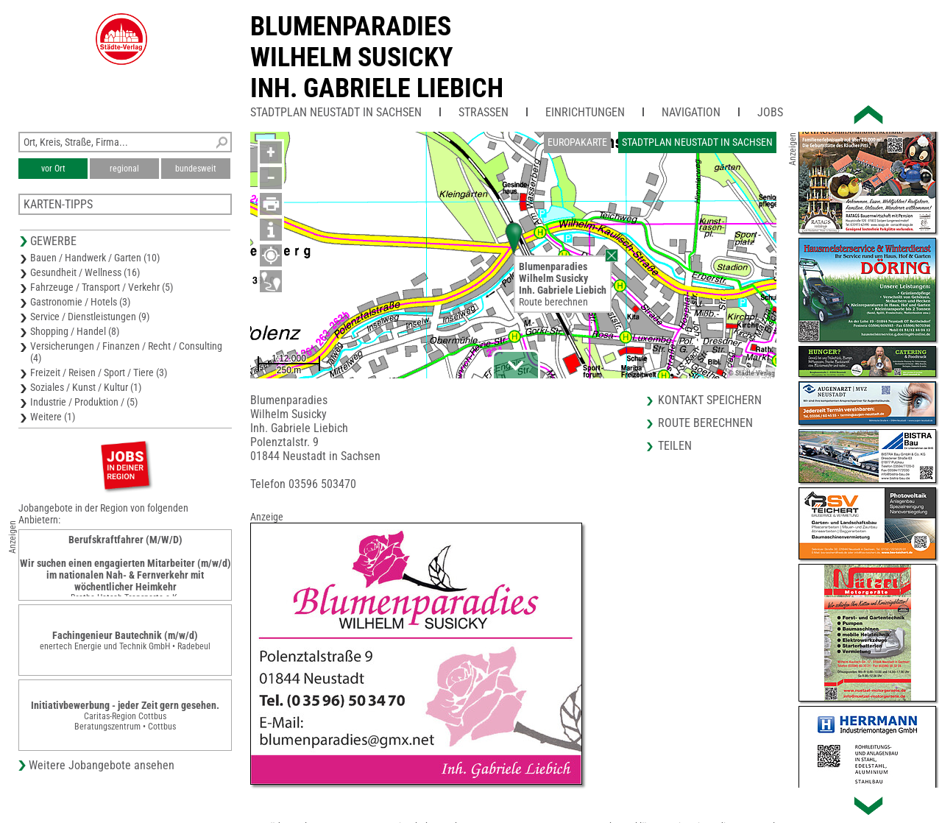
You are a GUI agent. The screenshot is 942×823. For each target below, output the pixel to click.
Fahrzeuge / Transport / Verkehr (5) (101, 287)
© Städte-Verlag (751, 373)
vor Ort (53, 168)
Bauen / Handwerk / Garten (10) (95, 258)
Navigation (691, 112)
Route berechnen (553, 302)
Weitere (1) (52, 417)
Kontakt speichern (710, 400)
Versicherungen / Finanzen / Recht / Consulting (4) (126, 352)
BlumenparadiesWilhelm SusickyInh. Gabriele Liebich (376, 57)
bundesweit (195, 168)
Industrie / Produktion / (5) (84, 402)
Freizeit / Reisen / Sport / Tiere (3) (98, 372)
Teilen (675, 446)
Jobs (770, 112)
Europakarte (577, 142)
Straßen (483, 112)
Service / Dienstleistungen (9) (89, 316)
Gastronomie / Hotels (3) (80, 302)
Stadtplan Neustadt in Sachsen (336, 112)
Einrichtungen (585, 112)
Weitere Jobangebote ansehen (101, 765)
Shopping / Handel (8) (74, 331)
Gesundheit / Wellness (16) (85, 272)
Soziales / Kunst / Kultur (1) (85, 387)
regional (124, 168)
